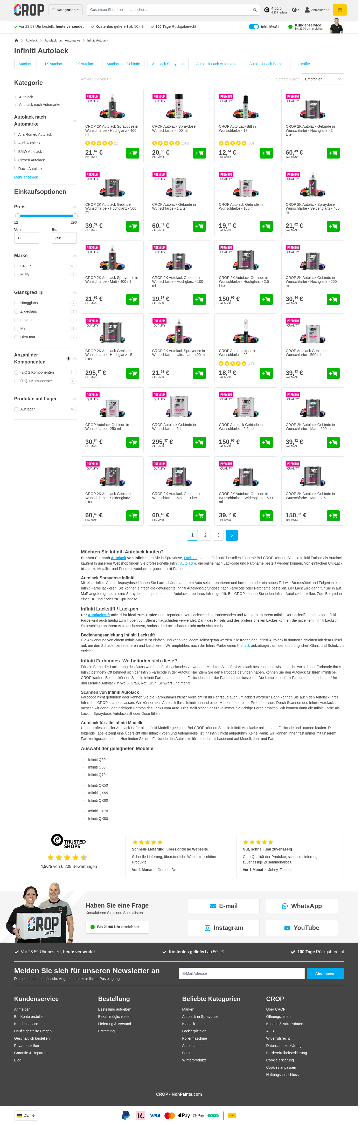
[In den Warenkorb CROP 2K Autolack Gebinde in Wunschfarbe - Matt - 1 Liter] (199, 515)
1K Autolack (54, 64)
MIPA (45, 274)
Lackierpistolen (194, 1031)
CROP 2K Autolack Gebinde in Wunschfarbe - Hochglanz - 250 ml (311, 282)
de (26, 1115)
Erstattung (106, 1031)
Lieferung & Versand (114, 1024)
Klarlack (243, 645)
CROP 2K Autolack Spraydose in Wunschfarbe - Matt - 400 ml (111, 280)
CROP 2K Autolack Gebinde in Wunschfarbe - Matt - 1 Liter (176, 496)
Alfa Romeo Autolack (35, 134)
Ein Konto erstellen (29, 1016)
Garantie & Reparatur (31, 1053)
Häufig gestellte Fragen (33, 1031)
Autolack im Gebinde (123, 64)
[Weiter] (232, 535)
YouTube (301, 927)
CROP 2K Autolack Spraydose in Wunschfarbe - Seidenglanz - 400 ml (313, 208)
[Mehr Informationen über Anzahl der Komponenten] (68, 358)
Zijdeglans (45, 311)
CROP (45, 266)
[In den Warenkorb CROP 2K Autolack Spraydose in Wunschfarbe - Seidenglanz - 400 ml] (333, 226)
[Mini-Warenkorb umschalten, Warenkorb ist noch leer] (340, 10)
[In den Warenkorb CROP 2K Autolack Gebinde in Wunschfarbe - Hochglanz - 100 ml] (199, 299)
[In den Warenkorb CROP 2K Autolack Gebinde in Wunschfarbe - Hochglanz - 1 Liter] (333, 153)
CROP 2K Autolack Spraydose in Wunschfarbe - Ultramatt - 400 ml (179, 353)
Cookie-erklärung (280, 1060)
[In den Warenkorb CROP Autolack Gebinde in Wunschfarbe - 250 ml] (132, 442)
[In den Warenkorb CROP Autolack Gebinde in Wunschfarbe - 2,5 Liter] (266, 442)
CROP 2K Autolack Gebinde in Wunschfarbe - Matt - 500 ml (310, 427)
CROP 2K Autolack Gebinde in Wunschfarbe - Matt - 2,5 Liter (310, 496)
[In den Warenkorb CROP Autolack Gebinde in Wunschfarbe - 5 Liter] (199, 442)
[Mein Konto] (316, 10)
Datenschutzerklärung (284, 1046)
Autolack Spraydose (168, 64)
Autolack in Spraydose (200, 1016)
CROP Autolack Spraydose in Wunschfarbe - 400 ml (176, 128)
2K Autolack (85, 64)
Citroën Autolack (31, 160)
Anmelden (22, 1009)
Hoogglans (45, 303)
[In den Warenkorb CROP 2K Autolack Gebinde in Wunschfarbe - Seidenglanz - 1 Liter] (132, 515)
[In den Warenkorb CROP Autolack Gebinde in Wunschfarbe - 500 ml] (333, 373)
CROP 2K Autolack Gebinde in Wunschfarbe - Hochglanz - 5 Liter (110, 355)
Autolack (32, 40)
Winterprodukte (194, 1060)
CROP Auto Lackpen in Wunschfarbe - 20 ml (237, 353)
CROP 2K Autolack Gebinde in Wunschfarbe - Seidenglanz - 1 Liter (110, 498)
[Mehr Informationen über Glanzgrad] (41, 293)
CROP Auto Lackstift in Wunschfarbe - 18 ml (237, 128)
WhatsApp (302, 905)
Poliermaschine (194, 1038)
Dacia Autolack (30, 169)
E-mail (224, 905)
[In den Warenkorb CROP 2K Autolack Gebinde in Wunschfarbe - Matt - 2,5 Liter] (333, 515)
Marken (188, 1009)
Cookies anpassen (281, 1067)
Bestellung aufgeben (114, 1009)
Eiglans (45, 320)
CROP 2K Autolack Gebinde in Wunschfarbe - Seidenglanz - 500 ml (246, 498)
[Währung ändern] (295, 10)
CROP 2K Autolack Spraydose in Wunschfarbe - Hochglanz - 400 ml (111, 130)
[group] (101, 143)
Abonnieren (325, 973)
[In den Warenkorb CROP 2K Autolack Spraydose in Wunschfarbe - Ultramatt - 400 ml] (199, 373)
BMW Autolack (30, 151)
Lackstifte (302, 64)
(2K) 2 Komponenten (45, 372)
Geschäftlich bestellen (32, 1038)
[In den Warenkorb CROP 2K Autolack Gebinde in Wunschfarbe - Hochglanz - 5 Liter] (132, 373)
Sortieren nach (288, 79)
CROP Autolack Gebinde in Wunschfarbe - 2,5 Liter (241, 427)
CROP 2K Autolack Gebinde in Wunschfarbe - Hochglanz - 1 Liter (310, 130)
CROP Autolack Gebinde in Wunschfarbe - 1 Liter (174, 206)
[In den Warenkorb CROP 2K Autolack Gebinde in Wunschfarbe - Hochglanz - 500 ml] (132, 226)
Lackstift (190, 558)
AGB (270, 1031)
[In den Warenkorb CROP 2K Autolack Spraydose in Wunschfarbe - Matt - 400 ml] (132, 299)
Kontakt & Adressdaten (284, 1024)
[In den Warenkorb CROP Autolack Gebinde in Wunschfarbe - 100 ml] (266, 226)
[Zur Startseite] (16, 40)
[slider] (17, 215)
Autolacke (188, 563)
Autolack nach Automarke (62, 40)
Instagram (223, 927)
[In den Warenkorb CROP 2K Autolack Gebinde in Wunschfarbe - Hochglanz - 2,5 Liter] (266, 299)
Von (17, 230)
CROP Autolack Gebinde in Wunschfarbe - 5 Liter (174, 427)
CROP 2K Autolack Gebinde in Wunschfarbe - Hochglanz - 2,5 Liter (244, 282)
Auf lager (45, 409)
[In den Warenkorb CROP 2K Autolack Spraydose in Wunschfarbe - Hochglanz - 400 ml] (132, 153)
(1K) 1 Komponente (45, 381)
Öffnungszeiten (278, 1016)
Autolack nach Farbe (266, 64)
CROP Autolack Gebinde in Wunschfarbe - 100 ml (241, 206)
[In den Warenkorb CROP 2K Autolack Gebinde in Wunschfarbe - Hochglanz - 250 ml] (333, 299)
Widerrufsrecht (278, 1038)
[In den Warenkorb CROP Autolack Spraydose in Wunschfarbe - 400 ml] (199, 153)
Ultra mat (45, 337)
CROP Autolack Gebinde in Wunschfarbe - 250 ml (107, 427)
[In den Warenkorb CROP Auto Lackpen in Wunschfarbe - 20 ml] (266, 373)
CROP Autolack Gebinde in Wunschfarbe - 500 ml (308, 353)
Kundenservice (26, 1024)
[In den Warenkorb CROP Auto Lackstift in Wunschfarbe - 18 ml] (266, 153)
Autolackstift (99, 615)
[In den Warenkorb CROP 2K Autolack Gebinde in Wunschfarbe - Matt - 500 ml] (333, 442)
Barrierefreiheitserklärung (286, 1053)
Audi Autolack (29, 143)
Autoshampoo (193, 1046)
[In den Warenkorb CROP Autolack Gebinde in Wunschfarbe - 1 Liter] (199, 226)
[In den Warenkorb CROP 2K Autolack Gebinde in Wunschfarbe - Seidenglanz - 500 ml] (266, 515)
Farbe (187, 1053)
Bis (54, 230)
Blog (18, 1060)
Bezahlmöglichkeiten (114, 1016)
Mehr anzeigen (26, 177)
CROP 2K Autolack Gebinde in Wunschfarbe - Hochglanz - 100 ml (177, 282)
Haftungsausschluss (282, 1075)
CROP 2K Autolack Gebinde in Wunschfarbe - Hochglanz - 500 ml (110, 208)
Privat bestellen (26, 1046)
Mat (45, 328)
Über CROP (276, 1009)
